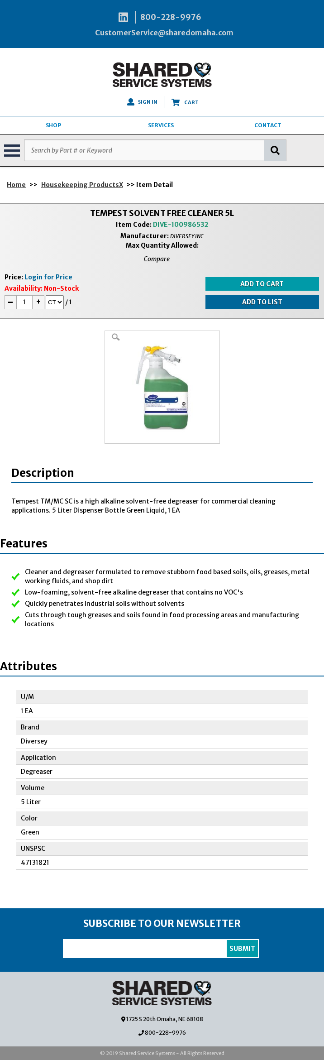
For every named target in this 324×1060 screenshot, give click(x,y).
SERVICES (161, 125)
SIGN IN (142, 102)
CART (185, 102)
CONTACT (267, 125)
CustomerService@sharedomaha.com (164, 32)
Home (16, 185)
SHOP (53, 125)
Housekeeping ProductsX (82, 185)
